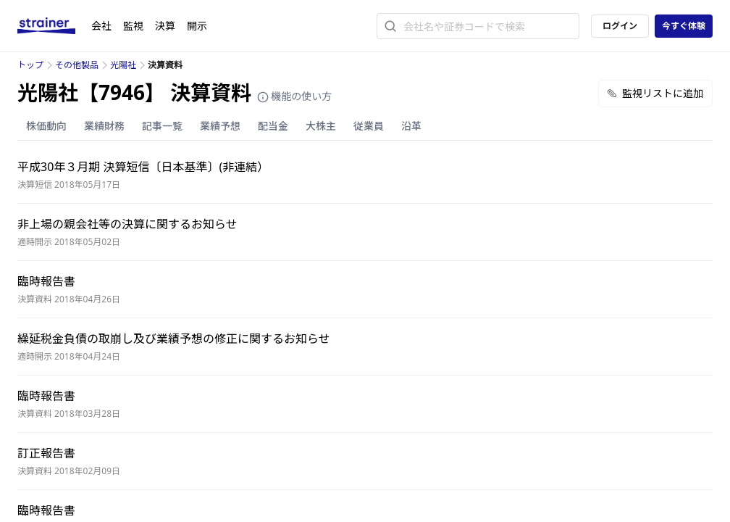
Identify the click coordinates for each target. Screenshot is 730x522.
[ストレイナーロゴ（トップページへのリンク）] (54, 26)
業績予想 (220, 126)
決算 (165, 26)
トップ (30, 65)
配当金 (273, 126)
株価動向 (46, 126)
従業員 (368, 126)
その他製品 (76, 65)
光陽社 (123, 65)
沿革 (411, 126)
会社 (101, 26)
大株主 (321, 126)
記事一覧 (162, 126)
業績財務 (104, 126)
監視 (133, 26)
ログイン (620, 26)
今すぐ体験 (683, 26)
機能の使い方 (294, 96)
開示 (197, 26)
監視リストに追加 (655, 93)
